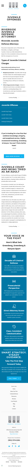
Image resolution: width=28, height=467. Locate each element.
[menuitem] (14, 111)
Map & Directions (14, 434)
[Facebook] (12, 446)
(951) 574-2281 (14, 440)
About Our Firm (13, 391)
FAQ (14, 406)
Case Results (14, 401)
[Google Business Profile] (9, 446)
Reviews (14, 398)
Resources (14, 396)
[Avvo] (19, 446)
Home (14, 389)
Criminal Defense (14, 394)
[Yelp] (15, 446)
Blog (14, 403)
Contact (14, 408)
